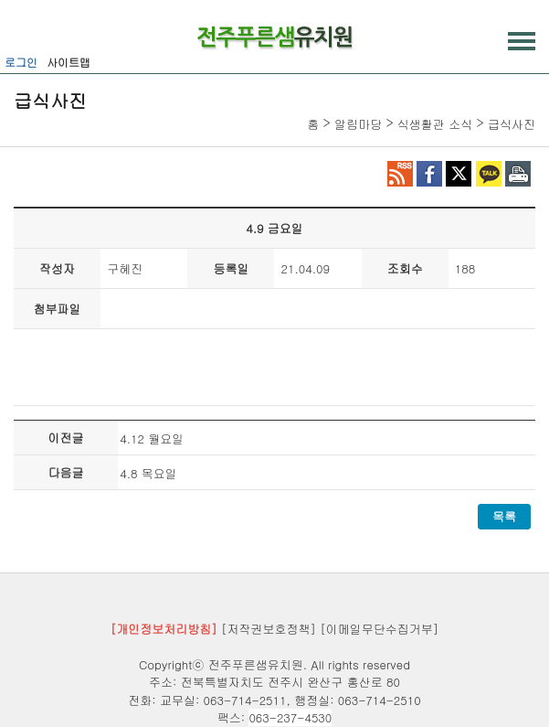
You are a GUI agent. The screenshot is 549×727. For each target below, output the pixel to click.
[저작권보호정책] (268, 628)
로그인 (21, 61)
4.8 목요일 (148, 473)
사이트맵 (68, 61)
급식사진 (511, 124)
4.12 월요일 (152, 438)
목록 (504, 516)
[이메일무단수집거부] (379, 628)
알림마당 (358, 124)
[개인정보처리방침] (164, 628)
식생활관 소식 (434, 124)
